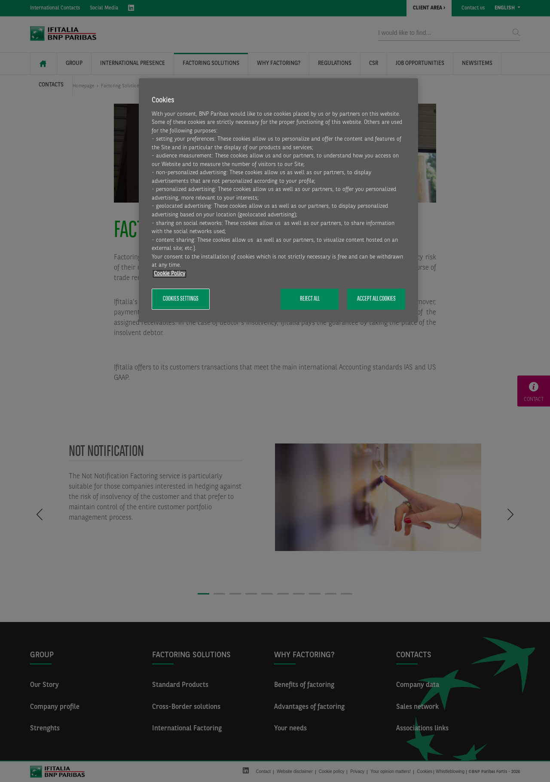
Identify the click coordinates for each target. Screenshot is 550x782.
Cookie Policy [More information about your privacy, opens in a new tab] (169, 274)
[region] (278, 200)
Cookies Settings (181, 299)
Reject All (310, 299)
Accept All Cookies (376, 299)
